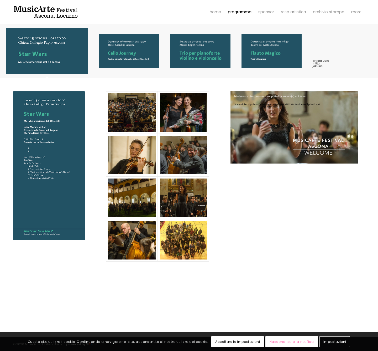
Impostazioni (334, 341)
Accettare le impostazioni (237, 341)
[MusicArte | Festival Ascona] (45, 12)
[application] (294, 127)
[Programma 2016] (49, 165)
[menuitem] (215, 12)
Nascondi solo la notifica (292, 341)
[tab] (47, 53)
